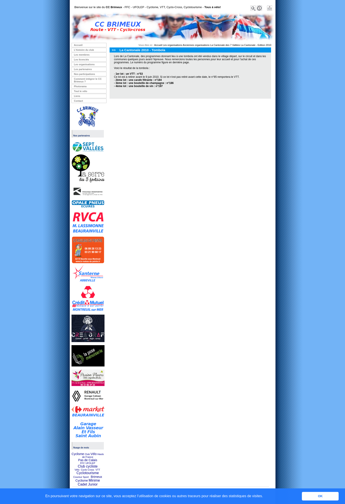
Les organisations (84, 64)
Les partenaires (83, 69)
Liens (77, 96)
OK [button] (320, 496)
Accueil (78, 45)
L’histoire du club (84, 50)
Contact (78, 101)
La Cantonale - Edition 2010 (256, 45)
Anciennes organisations (196, 45)
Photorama (80, 86)
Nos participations (84, 74)
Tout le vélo (80, 91)
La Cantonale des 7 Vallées (225, 45)
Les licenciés (81, 59)
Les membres (82, 54)
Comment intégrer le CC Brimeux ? (88, 80)
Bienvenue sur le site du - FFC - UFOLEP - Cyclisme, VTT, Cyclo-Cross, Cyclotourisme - (147, 7)
